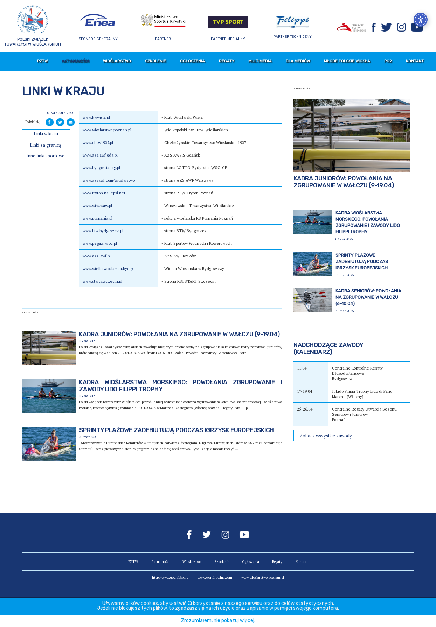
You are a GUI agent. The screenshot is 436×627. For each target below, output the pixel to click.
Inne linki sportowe (45, 156)
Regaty (226, 60)
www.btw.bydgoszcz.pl (103, 230)
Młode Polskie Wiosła (347, 60)
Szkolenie (155, 60)
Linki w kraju (46, 134)
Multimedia (260, 60)
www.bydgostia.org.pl (101, 167)
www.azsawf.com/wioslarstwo (109, 180)
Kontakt (415, 60)
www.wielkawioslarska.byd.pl (108, 268)
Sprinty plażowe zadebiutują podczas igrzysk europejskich (176, 430)
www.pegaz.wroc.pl (100, 243)
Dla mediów (298, 60)
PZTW (42, 60)
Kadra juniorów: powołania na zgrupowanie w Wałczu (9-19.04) (179, 334)
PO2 (388, 60)
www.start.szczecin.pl (102, 281)
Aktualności (75, 60)
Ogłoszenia (192, 60)
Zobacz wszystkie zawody (325, 436)
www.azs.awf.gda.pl (100, 155)
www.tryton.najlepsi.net (104, 192)
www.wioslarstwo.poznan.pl (107, 129)
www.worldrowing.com (215, 577)
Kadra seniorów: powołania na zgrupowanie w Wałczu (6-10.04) (368, 297)
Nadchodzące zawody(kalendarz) (328, 349)
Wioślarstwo (117, 60)
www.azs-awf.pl (97, 256)
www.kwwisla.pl (96, 117)
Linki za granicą (45, 145)
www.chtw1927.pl (98, 142)
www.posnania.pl (97, 218)
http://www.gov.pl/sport (170, 577)
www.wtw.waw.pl (97, 205)
